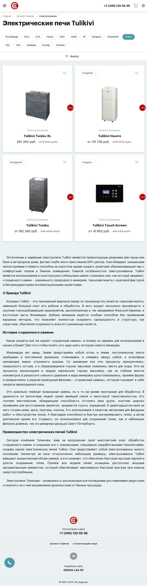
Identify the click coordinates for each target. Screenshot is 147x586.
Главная (7, 16)
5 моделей (89, 73)
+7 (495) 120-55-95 (73, 533)
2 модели (88, 162)
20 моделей (17, 162)
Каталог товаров (25, 16)
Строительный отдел (85, 544)
